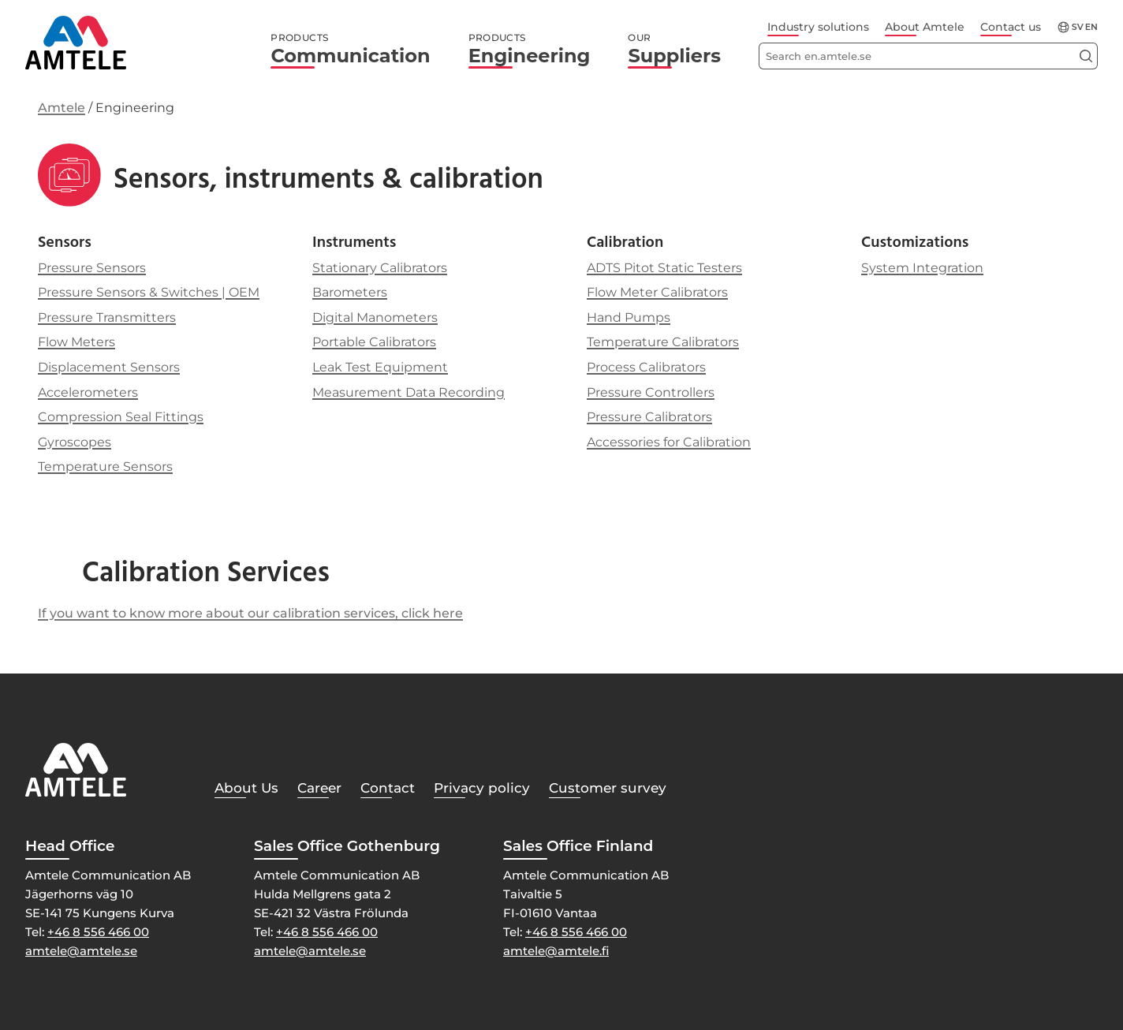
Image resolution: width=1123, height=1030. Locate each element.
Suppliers (674, 50)
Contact (387, 788)
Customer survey (607, 788)
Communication (350, 50)
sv (1078, 27)
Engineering (529, 50)
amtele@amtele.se (81, 950)
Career (319, 788)
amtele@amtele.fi (556, 950)
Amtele (61, 107)
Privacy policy (482, 788)
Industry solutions (818, 27)
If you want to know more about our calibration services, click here (250, 613)
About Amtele (924, 27)
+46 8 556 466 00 (98, 931)
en (1091, 27)
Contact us (1010, 27)
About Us (246, 788)
